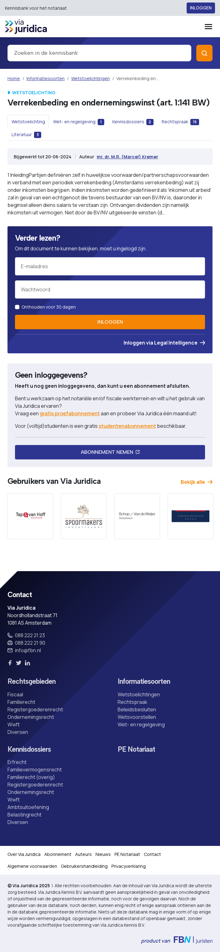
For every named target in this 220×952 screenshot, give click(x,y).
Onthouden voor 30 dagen (49, 307)
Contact (152, 854)
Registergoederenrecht (35, 709)
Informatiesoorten (46, 78)
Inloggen (201, 8)
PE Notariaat (136, 750)
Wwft (13, 724)
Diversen (17, 732)
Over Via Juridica (24, 854)
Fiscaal (15, 694)
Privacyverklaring (128, 866)
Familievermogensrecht (34, 769)
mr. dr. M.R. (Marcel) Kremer (127, 157)
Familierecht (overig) (31, 777)
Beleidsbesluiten (137, 709)
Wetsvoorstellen (137, 717)
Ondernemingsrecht (30, 717)
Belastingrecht (24, 814)
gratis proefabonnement (70, 413)
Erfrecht (17, 762)
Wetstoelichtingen (90, 78)
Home (13, 78)
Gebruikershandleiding (84, 866)
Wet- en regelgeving (141, 724)
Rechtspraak (132, 702)
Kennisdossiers (29, 750)
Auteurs (83, 854)
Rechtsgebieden (31, 682)
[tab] (28, 121)
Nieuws (103, 854)
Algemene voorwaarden (32, 866)
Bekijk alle (197, 482)
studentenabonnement (127, 425)
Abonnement (57, 854)
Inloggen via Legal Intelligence (164, 343)
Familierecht (21, 702)
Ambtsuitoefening (28, 807)
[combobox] (99, 53)
